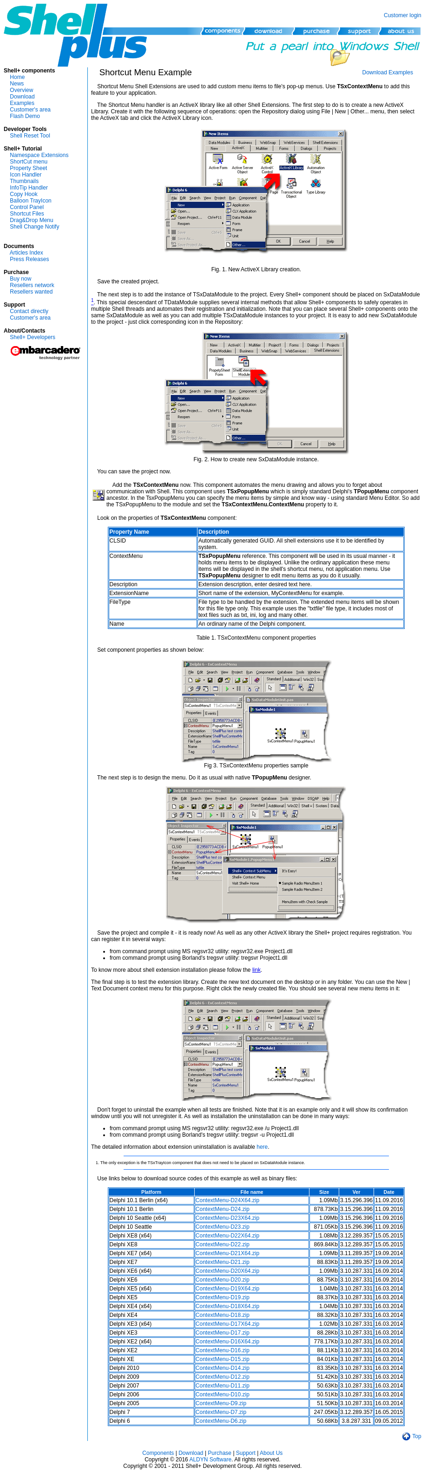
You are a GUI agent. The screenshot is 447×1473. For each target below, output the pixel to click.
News (17, 83)
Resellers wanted (31, 291)
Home (17, 77)
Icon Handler (25, 174)
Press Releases (29, 259)
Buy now (20, 278)
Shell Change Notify (34, 226)
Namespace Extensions (39, 155)
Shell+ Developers (32, 337)
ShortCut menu (28, 161)
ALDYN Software (210, 1459)
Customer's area (30, 109)
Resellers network (32, 285)
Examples (22, 103)
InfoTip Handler (29, 187)
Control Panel (27, 207)
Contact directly (29, 311)
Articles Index (26, 252)
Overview (21, 90)
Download (22, 96)
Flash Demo (25, 116)
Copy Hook (23, 194)
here (262, 1147)
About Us (271, 1453)
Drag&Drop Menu (31, 220)
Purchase (219, 1453)
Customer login (402, 15)
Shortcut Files (27, 213)
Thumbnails (24, 181)
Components (158, 1453)
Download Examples (387, 72)
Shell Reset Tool (30, 135)
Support (246, 1453)
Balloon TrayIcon (30, 200)
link (256, 970)
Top (416, 1436)
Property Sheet (28, 168)
